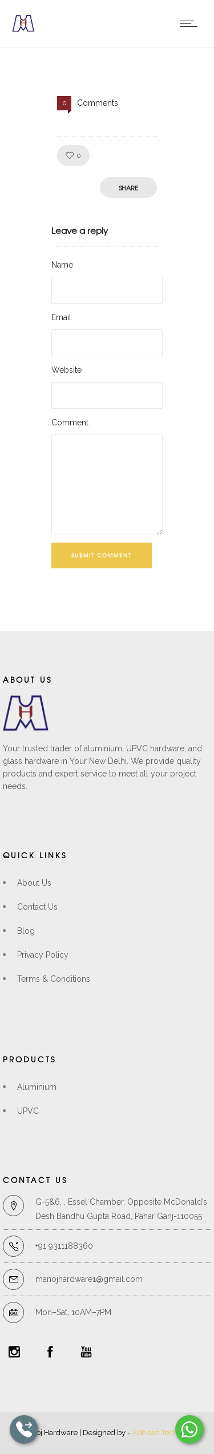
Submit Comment (101, 555)
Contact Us (37, 906)
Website (66, 370)
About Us (34, 882)
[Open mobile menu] (191, 23)
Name (62, 264)
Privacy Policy (42, 954)
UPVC (28, 1111)
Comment (69, 422)
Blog (26, 930)
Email (61, 317)
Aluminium (36, 1087)
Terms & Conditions (53, 978)
